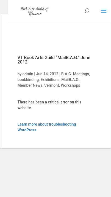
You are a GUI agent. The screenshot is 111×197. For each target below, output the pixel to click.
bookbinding (28, 79)
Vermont (51, 85)
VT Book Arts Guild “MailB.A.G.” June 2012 (54, 60)
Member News (30, 85)
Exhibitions (50, 79)
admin (28, 74)
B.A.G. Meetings (75, 74)
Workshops (70, 85)
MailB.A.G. (70, 79)
